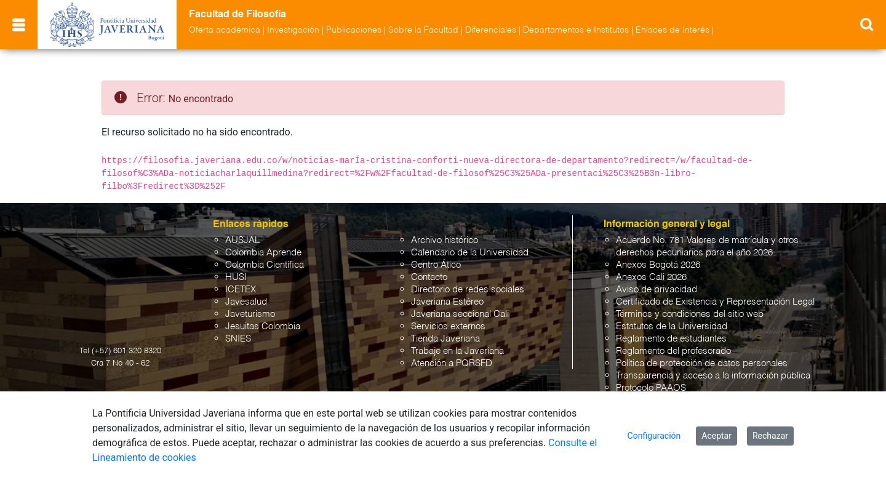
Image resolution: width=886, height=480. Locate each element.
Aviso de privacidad (656, 289)
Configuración (654, 436)
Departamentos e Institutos (576, 30)
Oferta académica (224, 30)
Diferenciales (490, 30)
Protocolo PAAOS (651, 388)
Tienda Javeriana (445, 338)
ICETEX (240, 289)
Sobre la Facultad (423, 30)
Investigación (293, 30)
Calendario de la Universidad (470, 252)
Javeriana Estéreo (447, 301)
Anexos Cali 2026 (651, 277)
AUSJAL (242, 240)
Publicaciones (353, 30)
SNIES (238, 338)
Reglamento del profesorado (673, 351)
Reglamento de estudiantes (671, 338)
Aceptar (716, 436)
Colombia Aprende (263, 252)
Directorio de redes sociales (467, 289)
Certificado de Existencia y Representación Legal (715, 301)
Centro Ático (436, 265)
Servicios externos (448, 326)
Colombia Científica (264, 265)
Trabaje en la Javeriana (457, 351)
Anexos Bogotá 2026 (658, 265)
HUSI (236, 277)
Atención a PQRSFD (451, 363)
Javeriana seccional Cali (460, 314)
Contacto (429, 277)
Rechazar (770, 436)
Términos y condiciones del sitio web (690, 314)
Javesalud (246, 301)
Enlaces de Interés (672, 30)
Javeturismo (250, 314)
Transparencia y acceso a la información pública (713, 375)
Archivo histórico (444, 240)
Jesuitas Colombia (262, 326)
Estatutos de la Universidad (671, 326)
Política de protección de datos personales (702, 363)
